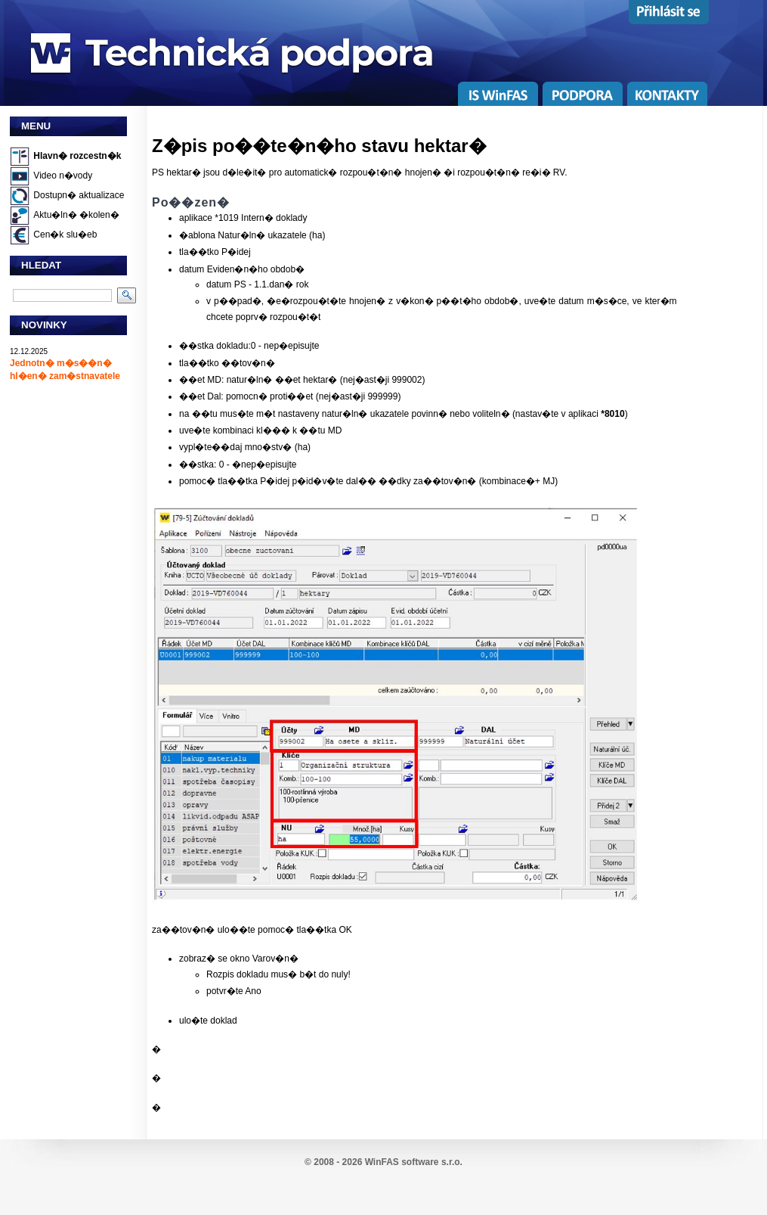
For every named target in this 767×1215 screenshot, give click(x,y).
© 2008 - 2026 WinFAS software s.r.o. (383, 1162)
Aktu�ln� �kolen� (76, 215)
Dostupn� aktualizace (78, 195)
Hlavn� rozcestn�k (77, 156)
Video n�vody (62, 175)
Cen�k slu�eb (65, 234)
